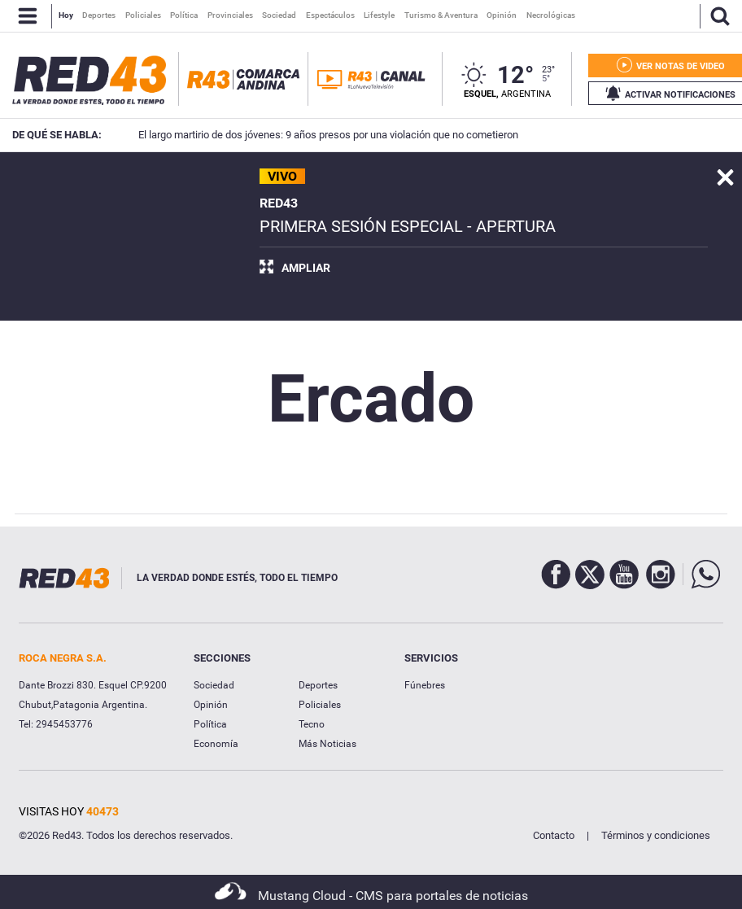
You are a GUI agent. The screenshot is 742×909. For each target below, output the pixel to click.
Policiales (320, 704)
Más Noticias (327, 743)
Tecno (312, 724)
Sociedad (214, 685)
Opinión (211, 704)
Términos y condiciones (655, 835)
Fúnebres (424, 685)
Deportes (318, 685)
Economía (216, 743)
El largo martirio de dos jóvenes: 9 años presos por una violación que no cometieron (305, 135)
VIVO (282, 176)
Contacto (553, 835)
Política (210, 724)
